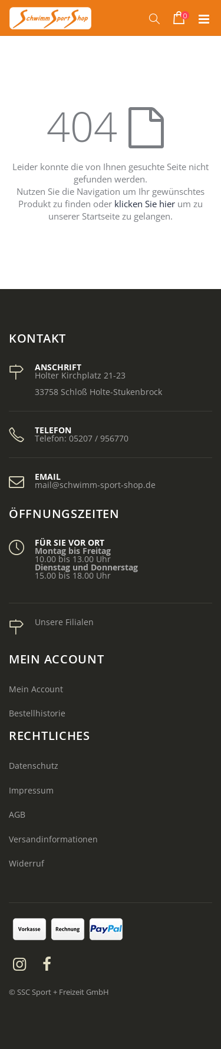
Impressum (31, 790)
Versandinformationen (53, 839)
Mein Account (36, 689)
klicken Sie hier (144, 204)
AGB (17, 814)
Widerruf (26, 863)
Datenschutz (33, 765)
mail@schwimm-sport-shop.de (95, 484)
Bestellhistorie (37, 713)
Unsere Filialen (64, 622)
